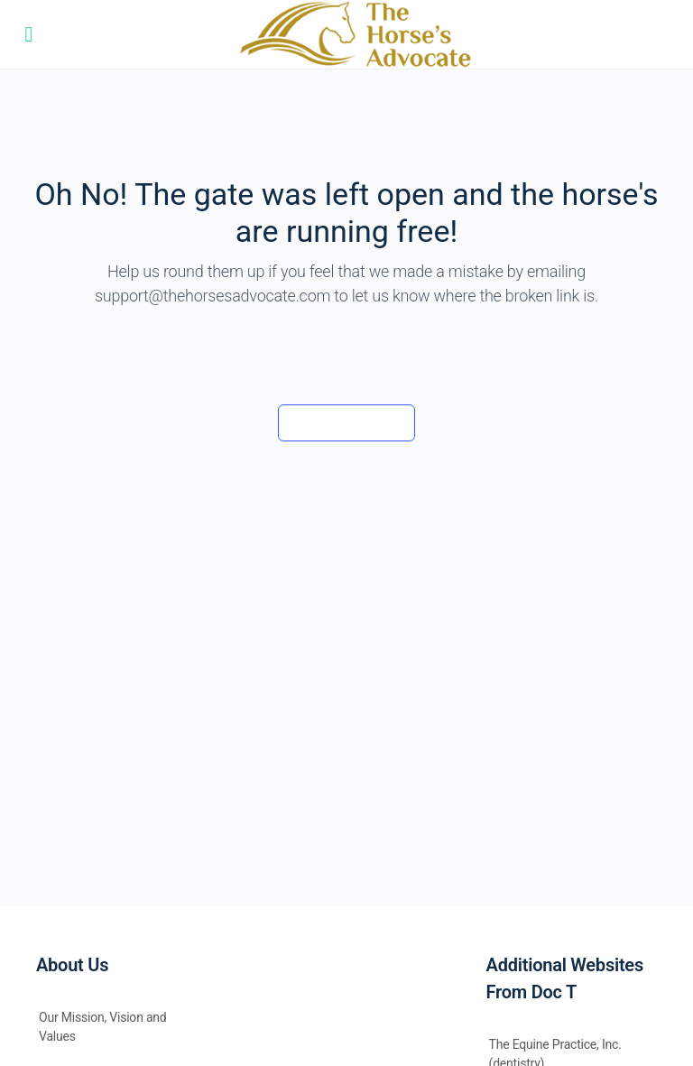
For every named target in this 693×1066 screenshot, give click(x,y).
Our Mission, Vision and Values (103, 1026)
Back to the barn (346, 422)
